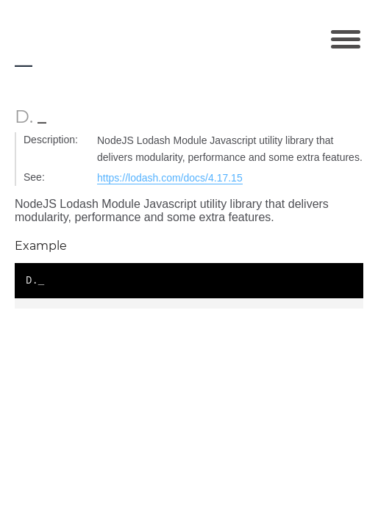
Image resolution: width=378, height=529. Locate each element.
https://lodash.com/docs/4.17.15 (170, 178)
